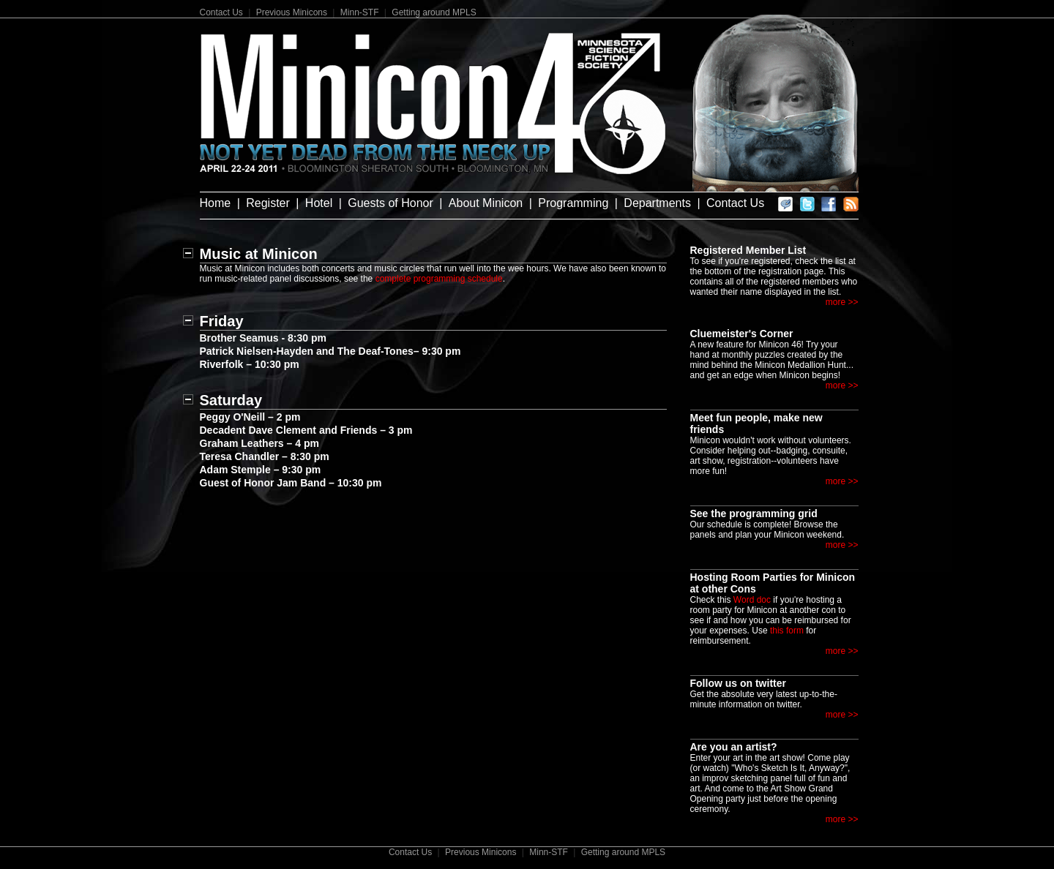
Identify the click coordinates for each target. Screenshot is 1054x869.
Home (215, 203)
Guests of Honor (390, 203)
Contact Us (221, 12)
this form (787, 630)
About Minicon (486, 203)
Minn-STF (359, 12)
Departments (657, 203)
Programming (573, 203)
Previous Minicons (291, 12)
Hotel (318, 203)
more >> (842, 302)
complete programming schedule (439, 279)
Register (268, 203)
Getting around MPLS (434, 12)
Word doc (752, 600)
